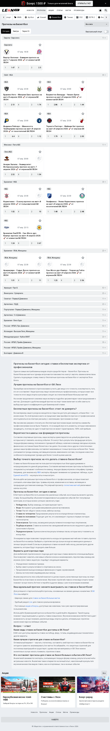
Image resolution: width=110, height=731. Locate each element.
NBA (39, 472)
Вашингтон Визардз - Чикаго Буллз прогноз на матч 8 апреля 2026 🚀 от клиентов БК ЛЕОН (64, 97)
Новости (30, 10)
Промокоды (79, 10)
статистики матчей (71, 485)
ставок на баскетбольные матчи (46, 598)
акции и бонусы (32, 606)
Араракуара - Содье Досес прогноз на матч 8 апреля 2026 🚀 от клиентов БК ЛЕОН (21, 272)
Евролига (8, 45)
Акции (51, 10)
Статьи (60, 10)
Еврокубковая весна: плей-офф (17, 698)
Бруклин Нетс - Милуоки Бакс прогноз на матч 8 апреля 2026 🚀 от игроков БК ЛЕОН (22, 97)
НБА (6, 82)
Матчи (68, 10)
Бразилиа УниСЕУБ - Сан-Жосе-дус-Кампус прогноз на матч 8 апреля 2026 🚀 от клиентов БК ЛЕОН (22, 235)
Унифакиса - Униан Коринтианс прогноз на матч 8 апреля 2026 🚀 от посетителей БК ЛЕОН (65, 204)
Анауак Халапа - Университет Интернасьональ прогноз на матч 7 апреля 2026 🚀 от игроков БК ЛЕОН (20, 167)
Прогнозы (41, 10)
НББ (6, 189)
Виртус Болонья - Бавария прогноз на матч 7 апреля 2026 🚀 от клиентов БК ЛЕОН (21, 60)
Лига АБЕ (8, 152)
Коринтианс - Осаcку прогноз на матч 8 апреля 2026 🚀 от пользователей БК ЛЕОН (22, 204)
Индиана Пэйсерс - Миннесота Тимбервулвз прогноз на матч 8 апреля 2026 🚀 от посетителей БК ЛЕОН (22, 128)
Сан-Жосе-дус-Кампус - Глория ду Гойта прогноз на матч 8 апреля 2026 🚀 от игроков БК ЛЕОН (65, 272)
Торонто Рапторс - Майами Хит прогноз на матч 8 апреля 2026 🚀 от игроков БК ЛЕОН (65, 128)
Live (30, 602)
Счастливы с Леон (50, 697)
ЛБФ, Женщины (10, 258)
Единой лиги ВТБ (21, 475)
